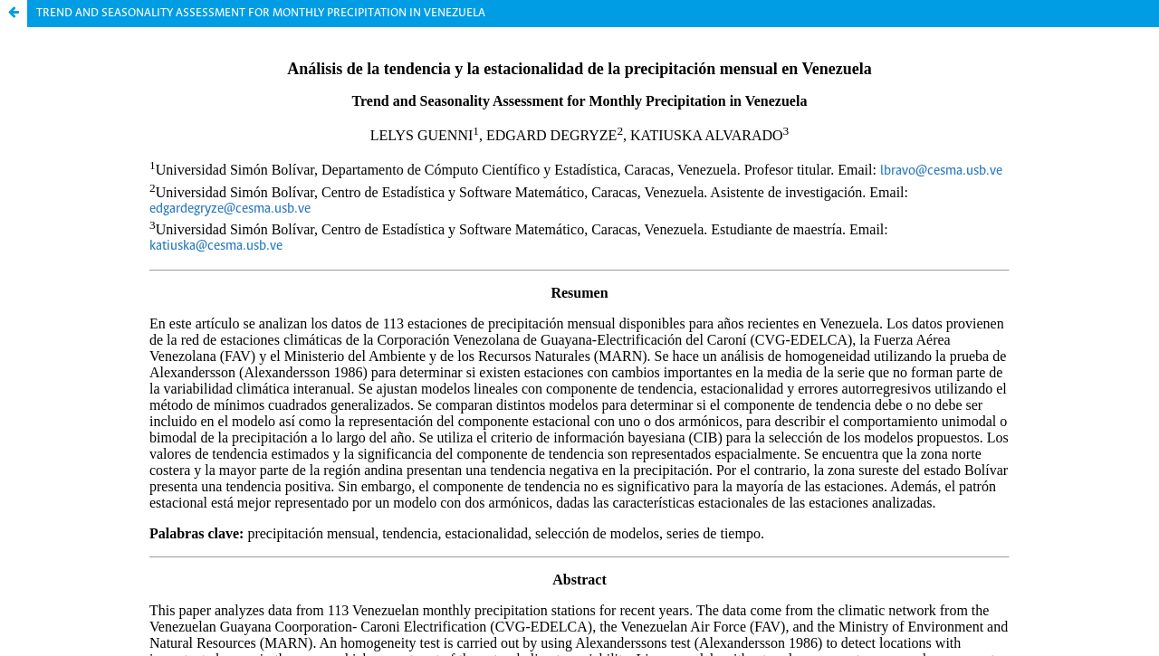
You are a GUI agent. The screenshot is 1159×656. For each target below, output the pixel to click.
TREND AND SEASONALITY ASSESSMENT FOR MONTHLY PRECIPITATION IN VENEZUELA (260, 13)
